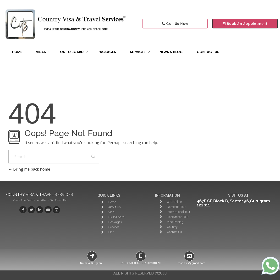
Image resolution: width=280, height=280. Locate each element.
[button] (245, 23)
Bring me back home (29, 169)
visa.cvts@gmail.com (191, 263)
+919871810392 (151, 263)
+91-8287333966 (130, 263)
